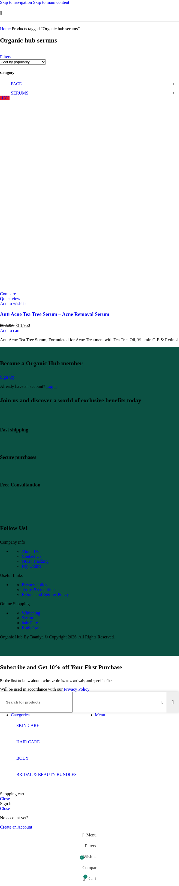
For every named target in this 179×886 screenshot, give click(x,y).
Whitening (31, 613)
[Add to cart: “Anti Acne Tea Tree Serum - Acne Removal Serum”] (10, 330)
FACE (16, 83)
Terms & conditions (39, 589)
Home (6, 28)
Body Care (31, 627)
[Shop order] (23, 62)
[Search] (36, 702)
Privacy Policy (34, 584)
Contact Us (31, 556)
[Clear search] (162, 702)
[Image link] (37, 514)
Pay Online (31, 566)
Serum (27, 618)
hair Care (30, 622)
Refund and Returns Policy (45, 594)
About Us (30, 551)
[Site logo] (89, 22)
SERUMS (19, 93)
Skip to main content (51, 2)
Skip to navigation (16, 2)
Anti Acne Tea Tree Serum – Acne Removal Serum (54, 314)
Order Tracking (35, 561)
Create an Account (16, 827)
